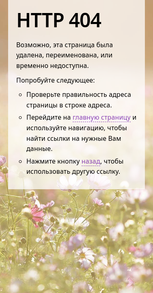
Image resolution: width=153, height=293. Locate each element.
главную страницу (102, 117)
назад (91, 161)
